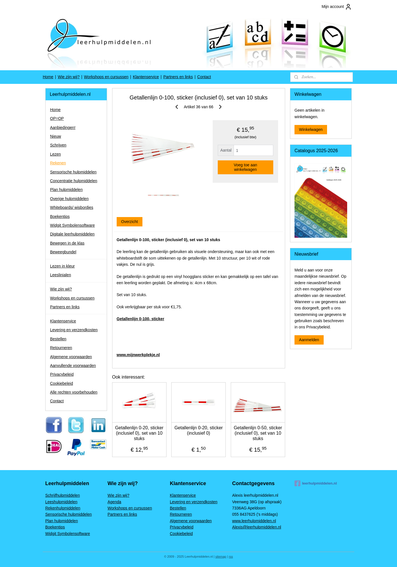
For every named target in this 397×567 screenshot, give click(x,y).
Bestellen (58, 339)
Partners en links (178, 77)
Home (48, 77)
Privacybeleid (62, 374)
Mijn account (337, 6)
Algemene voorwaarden (71, 356)
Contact (204, 77)
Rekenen (58, 163)
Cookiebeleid (61, 383)
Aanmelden (309, 339)
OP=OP (57, 118)
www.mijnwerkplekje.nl (138, 354)
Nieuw (55, 136)
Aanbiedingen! (63, 127)
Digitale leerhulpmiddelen (72, 234)
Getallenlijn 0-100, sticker (140, 319)
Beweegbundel (63, 252)
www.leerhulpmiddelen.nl (254, 521)
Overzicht (129, 221)
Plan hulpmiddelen (66, 189)
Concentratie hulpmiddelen (73, 181)
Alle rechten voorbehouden (73, 392)
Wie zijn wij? (69, 77)
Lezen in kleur (62, 266)
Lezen (55, 154)
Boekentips (60, 216)
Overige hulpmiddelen (69, 198)
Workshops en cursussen (106, 77)
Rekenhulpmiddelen (62, 508)
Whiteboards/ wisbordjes (71, 207)
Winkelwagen (311, 129)
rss (231, 556)
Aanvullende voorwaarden (73, 365)
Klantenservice (146, 77)
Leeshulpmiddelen (61, 502)
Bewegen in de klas (67, 243)
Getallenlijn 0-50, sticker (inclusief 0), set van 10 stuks (258, 433)
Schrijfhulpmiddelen (62, 495)
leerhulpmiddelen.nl (315, 483)
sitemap (220, 556)
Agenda (114, 502)
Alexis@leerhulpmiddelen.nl (256, 527)
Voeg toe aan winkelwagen (245, 167)
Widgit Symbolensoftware (72, 225)
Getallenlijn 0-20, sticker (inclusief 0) (198, 430)
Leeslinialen (60, 275)
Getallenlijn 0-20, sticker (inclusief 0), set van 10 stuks (139, 433)
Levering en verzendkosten (74, 330)
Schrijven (58, 145)
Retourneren (61, 347)
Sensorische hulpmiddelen (73, 172)
